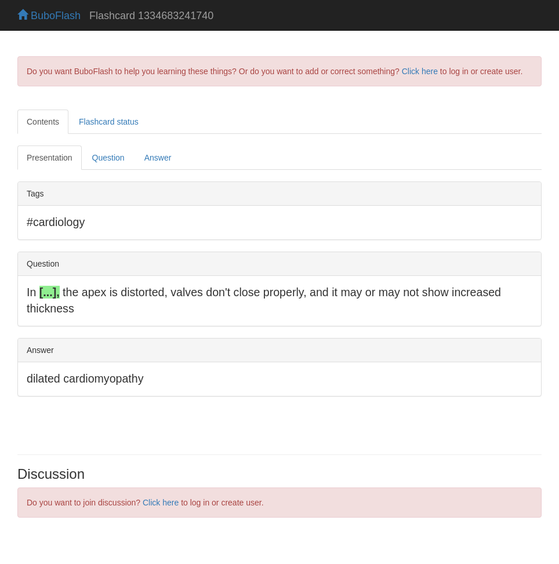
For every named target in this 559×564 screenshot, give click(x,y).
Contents (43, 121)
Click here (420, 71)
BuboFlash (49, 15)
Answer (158, 157)
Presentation (49, 157)
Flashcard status (109, 121)
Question (108, 157)
